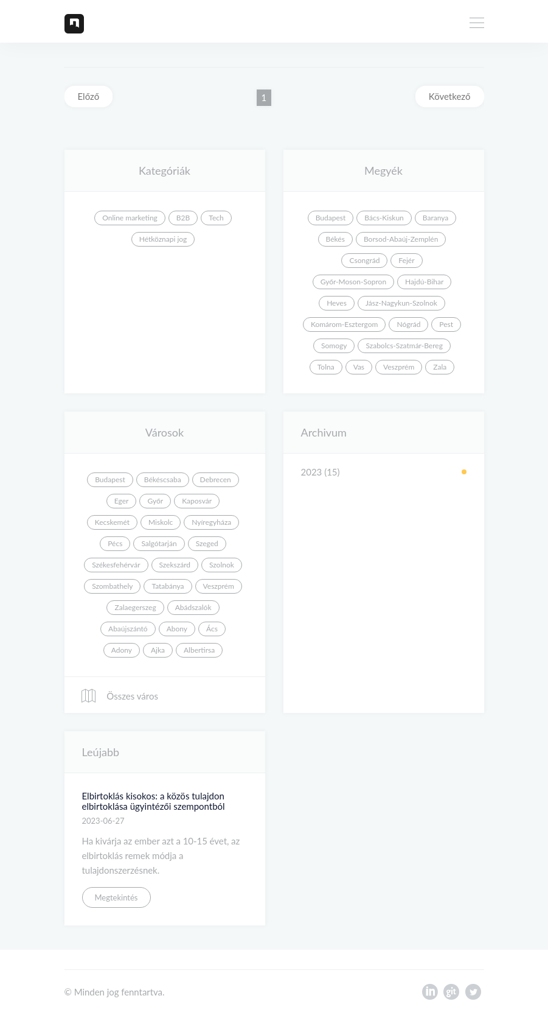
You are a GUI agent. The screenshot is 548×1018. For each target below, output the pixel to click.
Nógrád (408, 324)
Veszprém (398, 366)
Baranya (435, 217)
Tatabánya (167, 586)
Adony (121, 650)
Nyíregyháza (211, 522)
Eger (121, 500)
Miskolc (160, 522)
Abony (177, 628)
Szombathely (112, 586)
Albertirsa (199, 650)
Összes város (119, 695)
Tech (216, 217)
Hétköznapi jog (163, 239)
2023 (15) (320, 471)
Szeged (207, 543)
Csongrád (364, 260)
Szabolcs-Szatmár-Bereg (404, 345)
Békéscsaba (162, 479)
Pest (446, 324)
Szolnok (221, 564)
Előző (89, 96)
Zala (439, 366)
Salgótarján (158, 543)
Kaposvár (197, 500)
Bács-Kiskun (384, 217)
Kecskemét (112, 522)
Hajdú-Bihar (424, 281)
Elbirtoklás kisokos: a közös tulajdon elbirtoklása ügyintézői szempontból (153, 801)
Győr (155, 500)
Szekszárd (175, 564)
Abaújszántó (128, 628)
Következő (450, 96)
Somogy (334, 345)
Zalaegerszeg (135, 607)
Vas (358, 366)
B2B (183, 217)
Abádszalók (193, 607)
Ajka (158, 650)
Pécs (115, 543)
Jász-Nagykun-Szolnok (401, 302)
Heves (337, 302)
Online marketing (130, 217)
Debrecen (215, 479)
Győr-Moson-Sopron (353, 281)
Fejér (406, 260)
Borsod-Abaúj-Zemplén (401, 239)
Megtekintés (116, 897)
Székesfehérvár (116, 564)
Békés (335, 239)
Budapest (331, 217)
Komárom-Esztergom (344, 324)
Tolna (326, 366)
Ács (212, 628)
